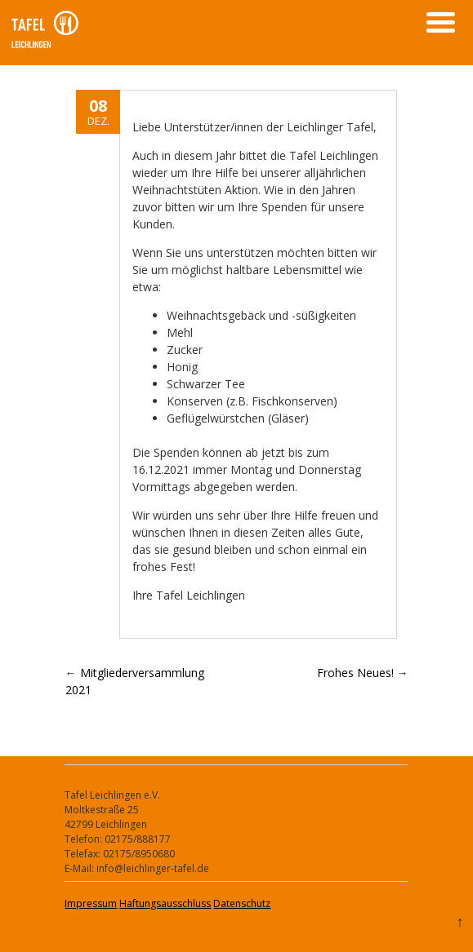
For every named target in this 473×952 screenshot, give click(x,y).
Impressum (91, 903)
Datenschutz (241, 903)
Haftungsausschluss (165, 903)
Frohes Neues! (362, 672)
